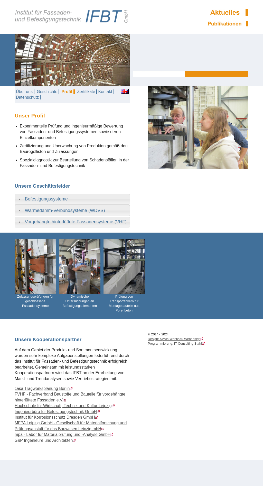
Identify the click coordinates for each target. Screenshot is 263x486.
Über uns (24, 91)
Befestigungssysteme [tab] (42, 198)
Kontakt (105, 91)
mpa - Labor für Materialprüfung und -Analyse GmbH (63, 434)
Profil (67, 91)
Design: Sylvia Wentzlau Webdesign (174, 339)
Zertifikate (86, 91)
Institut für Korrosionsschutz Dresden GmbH (55, 417)
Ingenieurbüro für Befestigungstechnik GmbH (56, 411)
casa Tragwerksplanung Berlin (42, 388)
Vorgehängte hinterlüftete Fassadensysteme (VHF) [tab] (72, 221)
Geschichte (47, 91)
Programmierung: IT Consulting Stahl (175, 343)
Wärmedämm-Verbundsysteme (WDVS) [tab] (61, 210)
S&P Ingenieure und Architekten (44, 440)
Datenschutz (27, 97)
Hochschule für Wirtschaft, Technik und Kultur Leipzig (63, 406)
